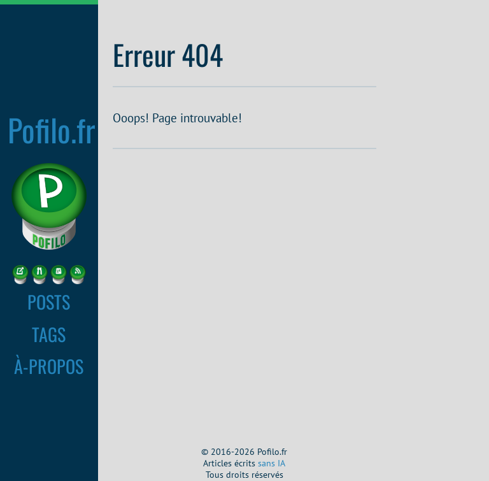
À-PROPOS (48, 365)
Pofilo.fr (52, 129)
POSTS (48, 301)
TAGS (49, 333)
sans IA (271, 463)
